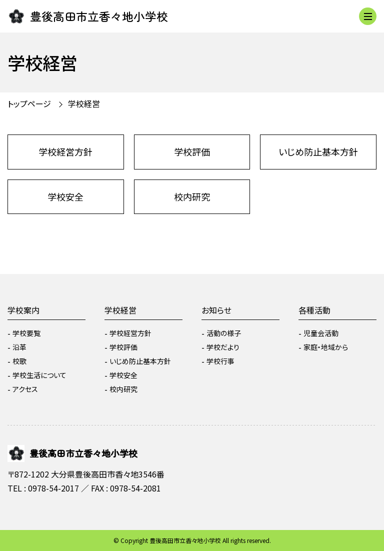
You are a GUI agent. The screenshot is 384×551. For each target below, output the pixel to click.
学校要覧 (26, 333)
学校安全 (66, 196)
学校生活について (39, 375)
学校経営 (84, 104)
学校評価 (192, 151)
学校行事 (220, 361)
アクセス (25, 389)
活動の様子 (223, 333)
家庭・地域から (326, 347)
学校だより (223, 347)
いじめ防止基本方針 (318, 151)
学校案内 (24, 310)
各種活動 (314, 310)
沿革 (19, 347)
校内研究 (192, 196)
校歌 (19, 361)
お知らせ (217, 310)
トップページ (29, 104)
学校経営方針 (65, 151)
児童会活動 (321, 333)
